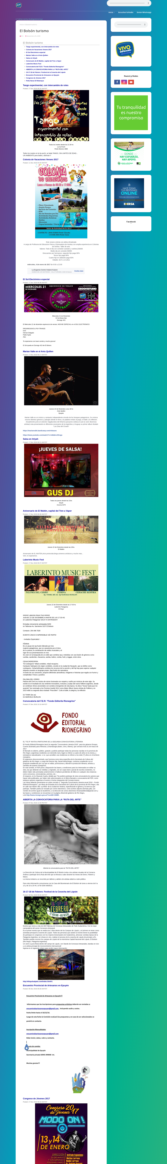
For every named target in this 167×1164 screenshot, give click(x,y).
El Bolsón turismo (33, 42)
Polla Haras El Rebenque (35, 81)
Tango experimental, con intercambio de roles (42, 47)
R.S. (22, 36)
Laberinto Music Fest (33, 64)
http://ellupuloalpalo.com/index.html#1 (38, 981)
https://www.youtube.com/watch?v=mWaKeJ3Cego (42, 435)
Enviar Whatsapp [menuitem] (144, 12)
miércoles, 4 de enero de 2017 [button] (38, 264)
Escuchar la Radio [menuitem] (125, 12)
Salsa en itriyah (31, 58)
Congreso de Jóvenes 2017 (36, 78)
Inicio (22, 25)
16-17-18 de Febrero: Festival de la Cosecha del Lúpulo (46, 72)
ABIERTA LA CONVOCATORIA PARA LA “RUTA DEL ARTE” (47, 69)
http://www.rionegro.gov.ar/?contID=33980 (42, 795)
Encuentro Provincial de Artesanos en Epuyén (42, 75)
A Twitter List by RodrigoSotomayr (29, 19)
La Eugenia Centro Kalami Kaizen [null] (45, 270)
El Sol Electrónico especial (35, 52)
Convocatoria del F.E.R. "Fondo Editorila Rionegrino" (45, 66)
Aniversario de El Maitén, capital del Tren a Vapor (43, 61)
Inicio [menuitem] (111, 12)
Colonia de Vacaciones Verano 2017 (39, 49)
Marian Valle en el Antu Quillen (37, 55)
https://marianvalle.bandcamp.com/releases (40, 431)
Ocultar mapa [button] (78, 271)
